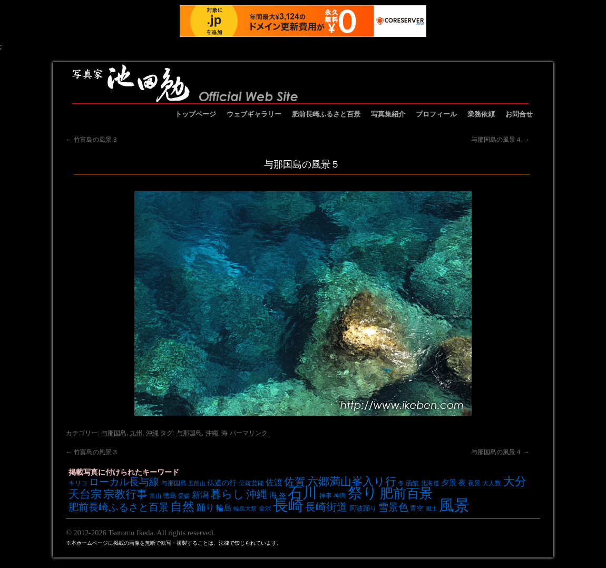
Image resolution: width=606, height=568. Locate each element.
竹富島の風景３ (92, 139)
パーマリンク (249, 433)
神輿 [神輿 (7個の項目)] (340, 495)
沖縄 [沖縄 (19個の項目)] (256, 494)
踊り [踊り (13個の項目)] (205, 508)
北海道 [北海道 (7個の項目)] (430, 482)
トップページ (195, 114)
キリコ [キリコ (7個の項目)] (78, 482)
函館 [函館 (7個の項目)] (412, 482)
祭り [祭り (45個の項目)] (363, 493)
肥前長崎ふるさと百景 (326, 114)
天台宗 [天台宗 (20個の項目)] (85, 494)
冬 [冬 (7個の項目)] (401, 482)
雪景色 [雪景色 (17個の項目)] (393, 507)
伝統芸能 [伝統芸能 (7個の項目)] (251, 482)
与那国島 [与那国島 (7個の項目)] (174, 482)
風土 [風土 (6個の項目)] (431, 508)
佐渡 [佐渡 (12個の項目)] (274, 482)
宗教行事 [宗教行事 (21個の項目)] (125, 494)
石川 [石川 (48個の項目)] (302, 492)
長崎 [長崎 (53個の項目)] (288, 505)
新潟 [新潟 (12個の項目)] (200, 495)
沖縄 (152, 433)
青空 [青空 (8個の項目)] (417, 508)
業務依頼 (481, 114)
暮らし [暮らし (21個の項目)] (227, 494)
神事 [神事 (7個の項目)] (325, 495)
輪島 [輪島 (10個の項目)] (224, 508)
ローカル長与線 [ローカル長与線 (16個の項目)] (124, 481)
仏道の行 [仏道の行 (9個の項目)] (222, 482)
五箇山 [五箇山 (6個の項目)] (197, 483)
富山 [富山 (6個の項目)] (155, 496)
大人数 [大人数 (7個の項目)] (491, 482)
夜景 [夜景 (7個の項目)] (474, 482)
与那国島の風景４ (500, 139)
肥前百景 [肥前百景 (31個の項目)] (406, 493)
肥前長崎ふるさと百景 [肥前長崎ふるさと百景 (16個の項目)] (119, 507)
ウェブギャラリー (254, 114)
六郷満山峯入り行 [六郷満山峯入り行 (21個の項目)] (351, 481)
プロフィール (436, 114)
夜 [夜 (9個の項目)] (462, 482)
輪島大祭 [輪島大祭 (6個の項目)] (245, 508)
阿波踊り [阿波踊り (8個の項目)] (363, 508)
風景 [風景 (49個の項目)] (454, 505)
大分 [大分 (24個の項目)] (514, 481)
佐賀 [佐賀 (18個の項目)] (294, 481)
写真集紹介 (388, 114)
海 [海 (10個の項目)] (273, 495)
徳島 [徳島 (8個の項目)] (170, 496)
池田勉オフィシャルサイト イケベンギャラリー (300, 83)
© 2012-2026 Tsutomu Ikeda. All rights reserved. (140, 532)
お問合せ (519, 114)
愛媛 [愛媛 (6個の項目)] (184, 496)
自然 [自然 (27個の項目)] (182, 506)
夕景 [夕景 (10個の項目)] (449, 482)
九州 (136, 433)
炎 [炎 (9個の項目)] (282, 495)
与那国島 (113, 433)
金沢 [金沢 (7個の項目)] (265, 508)
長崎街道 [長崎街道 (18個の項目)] (326, 507)
